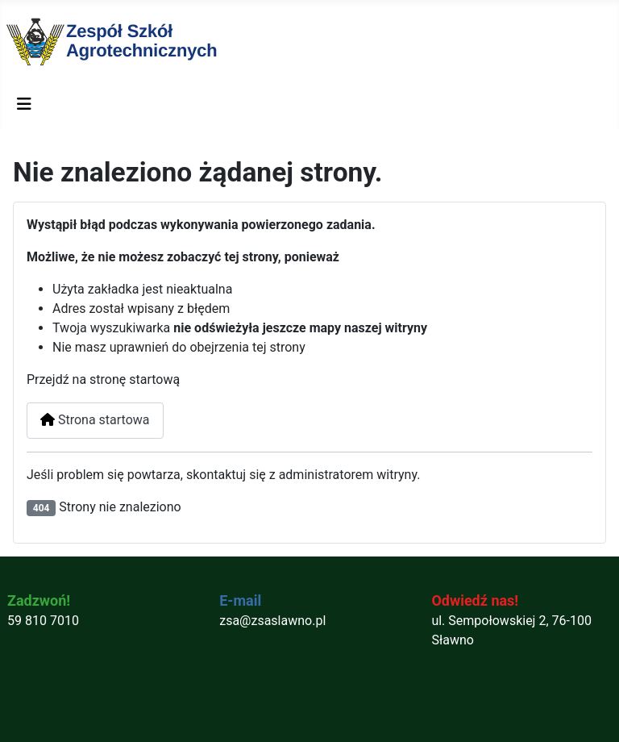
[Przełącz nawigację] (24, 104)
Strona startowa (95, 419)
